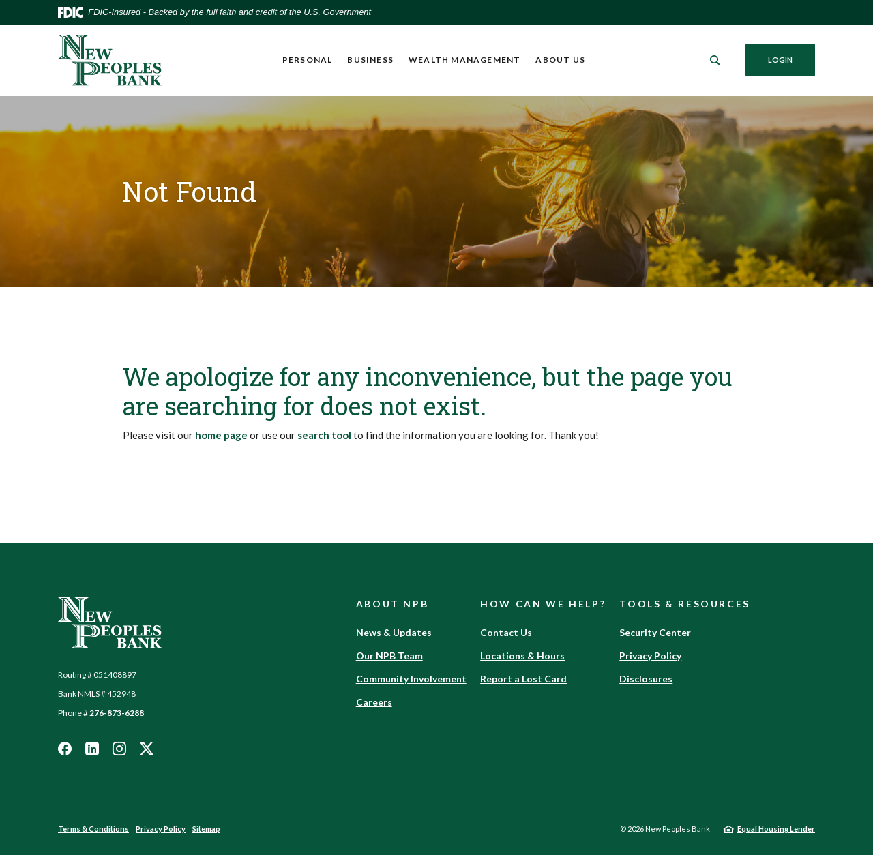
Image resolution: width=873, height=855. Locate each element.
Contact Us (506, 632)
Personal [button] (307, 60)
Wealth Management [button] (464, 60)
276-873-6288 (116, 713)
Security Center (655, 632)
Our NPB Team (389, 655)
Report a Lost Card (523, 679)
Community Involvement (411, 679)
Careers (374, 702)
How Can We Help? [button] (543, 604)
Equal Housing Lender (776, 828)
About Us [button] (560, 60)
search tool (324, 435)
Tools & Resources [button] (684, 604)
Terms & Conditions (93, 828)
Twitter (146, 748)
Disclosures (645, 679)
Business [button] (370, 60)
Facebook (65, 748)
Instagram (119, 748)
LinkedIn (92, 748)
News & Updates (394, 632)
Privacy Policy (650, 655)
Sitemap (206, 828)
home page (221, 435)
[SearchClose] (715, 60)
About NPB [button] (392, 604)
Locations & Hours (522, 655)
